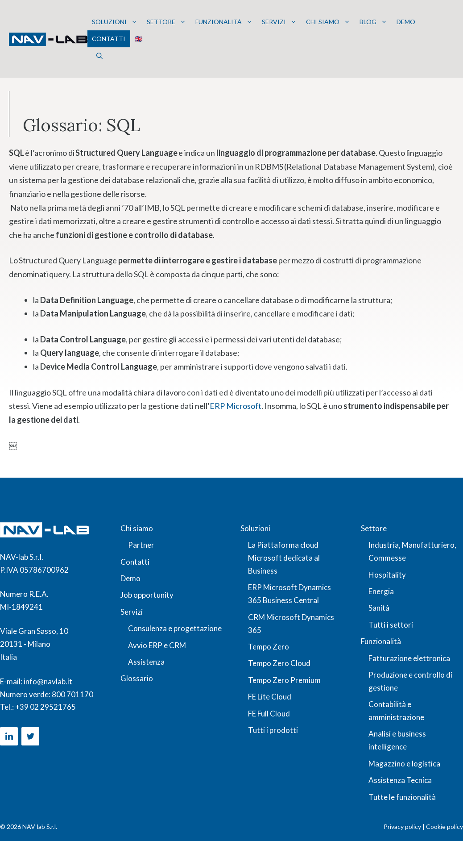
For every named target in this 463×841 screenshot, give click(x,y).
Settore (166, 21)
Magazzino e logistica (404, 763)
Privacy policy (402, 826)
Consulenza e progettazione (175, 628)
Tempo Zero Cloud (279, 663)
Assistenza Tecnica (400, 780)
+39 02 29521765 (45, 707)
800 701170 (72, 694)
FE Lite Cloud (269, 696)
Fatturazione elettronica (409, 658)
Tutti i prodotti (273, 730)
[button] (99, 55)
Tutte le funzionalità (402, 797)
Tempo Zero (268, 646)
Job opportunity (147, 595)
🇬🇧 (138, 38)
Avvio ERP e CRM (157, 645)
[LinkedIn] (9, 736)
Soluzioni (114, 21)
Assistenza (146, 661)
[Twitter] (30, 736)
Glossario (136, 678)
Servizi (279, 21)
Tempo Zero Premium (284, 680)
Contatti (108, 38)
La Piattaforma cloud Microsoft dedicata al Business (284, 557)
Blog (373, 21)
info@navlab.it (48, 681)
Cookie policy (444, 826)
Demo (406, 21)
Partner (141, 545)
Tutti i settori (390, 624)
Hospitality (387, 574)
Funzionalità (223, 21)
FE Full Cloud (269, 713)
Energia (381, 591)
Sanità (378, 607)
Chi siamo (328, 21)
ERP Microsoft (235, 406)
